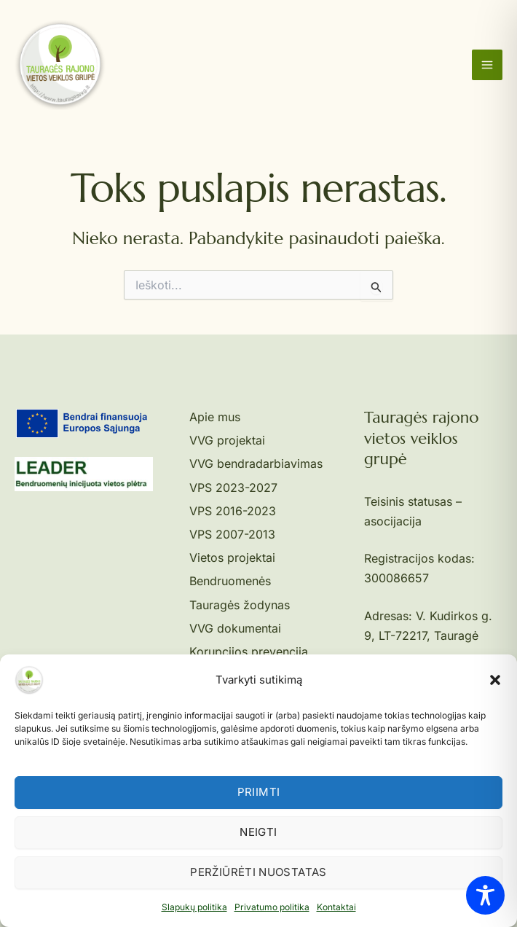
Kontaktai (336, 906)
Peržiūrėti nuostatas (258, 872)
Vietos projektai (232, 557)
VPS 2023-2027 (233, 487)
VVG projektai (227, 440)
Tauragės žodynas (239, 605)
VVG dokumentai (235, 628)
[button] (495, 680)
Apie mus (214, 417)
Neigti (258, 832)
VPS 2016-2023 (232, 511)
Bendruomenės (230, 581)
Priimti (258, 792)
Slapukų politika (194, 906)
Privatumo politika (271, 906)
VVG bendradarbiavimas (256, 463)
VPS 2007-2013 (232, 534)
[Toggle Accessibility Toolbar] (485, 895)
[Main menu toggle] (487, 65)
